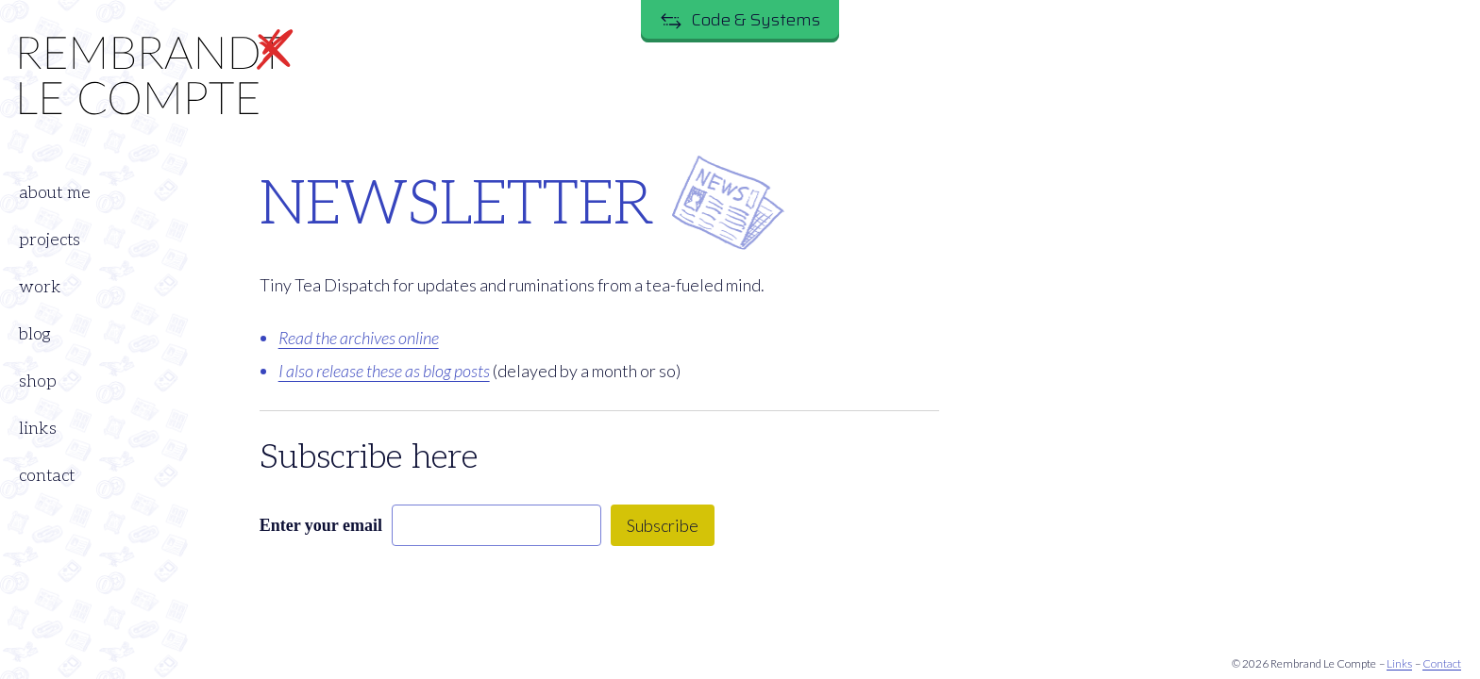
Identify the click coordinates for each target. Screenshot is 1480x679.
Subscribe (662, 525)
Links (1399, 664)
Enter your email (321, 525)
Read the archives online (358, 337)
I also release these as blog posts (384, 370)
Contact (1441, 664)
